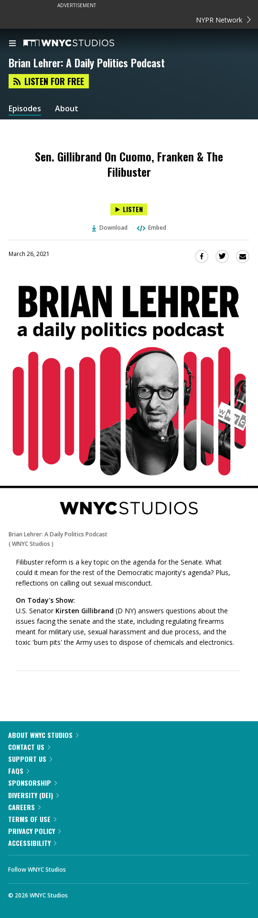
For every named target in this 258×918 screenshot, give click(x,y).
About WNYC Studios (43, 735)
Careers (24, 807)
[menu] (12, 44)
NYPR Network (223, 19)
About (66, 109)
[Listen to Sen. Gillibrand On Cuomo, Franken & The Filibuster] (128, 209)
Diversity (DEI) (33, 795)
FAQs (18, 771)
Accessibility (32, 843)
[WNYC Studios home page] (80, 43)
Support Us (30, 759)
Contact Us (29, 747)
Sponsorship (32, 783)
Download (110, 228)
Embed (151, 228)
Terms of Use (32, 819)
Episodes (25, 109)
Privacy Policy (34, 831)
